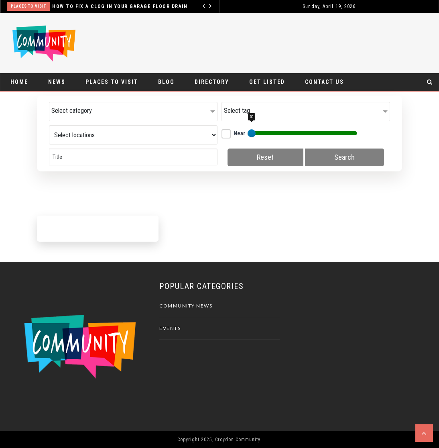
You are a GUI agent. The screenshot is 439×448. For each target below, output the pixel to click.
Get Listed (267, 82)
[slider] (252, 133)
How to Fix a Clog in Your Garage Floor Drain (119, 6)
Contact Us (324, 82)
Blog (166, 82)
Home (19, 82)
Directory (212, 82)
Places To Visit (28, 6)
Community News (185, 306)
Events (170, 328)
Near (233, 133)
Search (344, 157)
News (56, 82)
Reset (265, 157)
